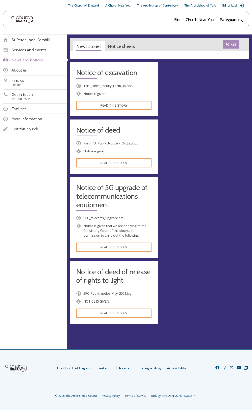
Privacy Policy (111, 396)
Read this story (113, 105)
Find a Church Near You (194, 19)
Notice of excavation (106, 72)
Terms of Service (135, 396)
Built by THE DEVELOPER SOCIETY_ (174, 396)
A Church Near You (117, 5)
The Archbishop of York (200, 5)
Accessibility (176, 368)
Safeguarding (231, 19)
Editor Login (233, 5)
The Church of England (83, 5)
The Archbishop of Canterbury (157, 5)
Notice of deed (98, 130)
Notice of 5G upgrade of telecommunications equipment (112, 196)
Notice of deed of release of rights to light (113, 276)
